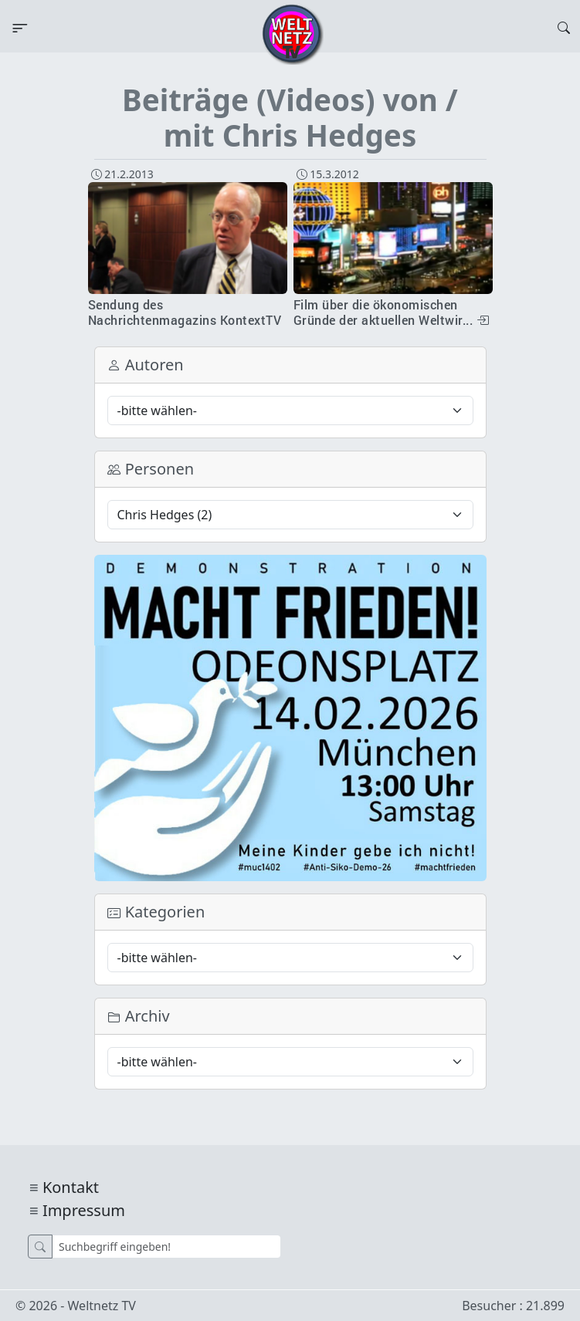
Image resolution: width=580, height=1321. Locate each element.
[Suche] (166, 1246)
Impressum (83, 1210)
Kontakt (70, 1187)
